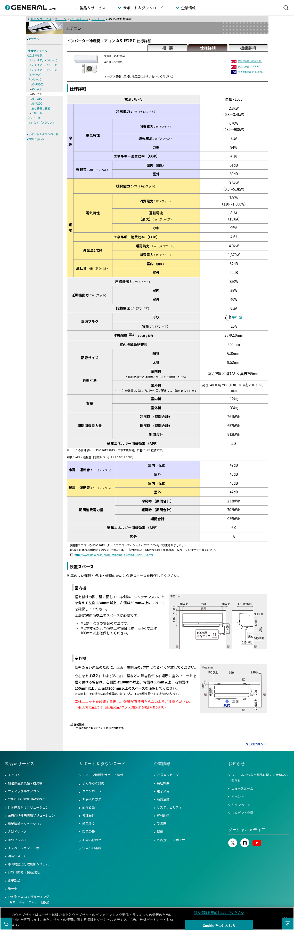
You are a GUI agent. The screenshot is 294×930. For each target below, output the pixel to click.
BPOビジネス (17, 840)
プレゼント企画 (242, 812)
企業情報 (162, 763)
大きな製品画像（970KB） (251, 71)
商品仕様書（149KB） (249, 66)
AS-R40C (36, 89)
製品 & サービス (40, 19)
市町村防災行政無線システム (28, 864)
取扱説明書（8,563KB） (250, 60)
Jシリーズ (34, 118)
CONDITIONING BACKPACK (27, 799)
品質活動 (163, 799)
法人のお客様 (91, 848)
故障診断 (88, 807)
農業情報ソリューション (25, 823)
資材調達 (163, 815)
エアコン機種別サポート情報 (102, 775)
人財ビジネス (17, 831)
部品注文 (88, 823)
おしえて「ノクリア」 (41, 122)
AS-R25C (36, 98)
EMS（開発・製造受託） (25, 872)
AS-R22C (36, 103)
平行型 (237, 317)
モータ (12, 888)
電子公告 (163, 791)
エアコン (60, 19)
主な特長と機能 (41, 108)
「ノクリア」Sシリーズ (43, 70)
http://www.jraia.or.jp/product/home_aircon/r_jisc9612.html (114, 555)
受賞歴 (161, 823)
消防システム (17, 856)
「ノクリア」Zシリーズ (43, 65)
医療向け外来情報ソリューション (31, 815)
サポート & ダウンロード (43, 134)
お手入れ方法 (91, 799)
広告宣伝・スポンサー (173, 840)
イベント (237, 796)
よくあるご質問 (93, 783)
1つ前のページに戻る (6, 924)
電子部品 (14, 880)
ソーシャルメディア (246, 829)
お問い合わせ (36, 139)
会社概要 (163, 783)
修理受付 (88, 815)
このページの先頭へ (288, 924)
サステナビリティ (169, 807)
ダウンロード (91, 791)
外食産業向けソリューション (28, 807)
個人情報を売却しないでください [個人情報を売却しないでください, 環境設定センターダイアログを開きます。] (219, 914)
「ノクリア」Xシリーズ (43, 60)
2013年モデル (79, 19)
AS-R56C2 (37, 84)
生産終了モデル (37, 51)
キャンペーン (240, 804)
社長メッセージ (168, 775)
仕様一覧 (36, 113)
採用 (160, 831)
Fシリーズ (35, 74)
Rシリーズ (98, 19)
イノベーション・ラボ (23, 848)
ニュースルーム (242, 788)
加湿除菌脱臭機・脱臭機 (25, 783)
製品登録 (88, 831)
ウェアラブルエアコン (23, 791)
